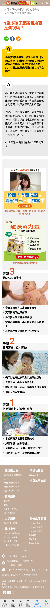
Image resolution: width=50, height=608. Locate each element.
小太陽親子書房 (35, 531)
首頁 (6, 9)
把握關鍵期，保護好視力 (17, 409)
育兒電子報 (5, 603)
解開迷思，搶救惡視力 (17, 443)
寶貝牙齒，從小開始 (15, 347)
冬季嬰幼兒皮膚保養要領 (18, 317)
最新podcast (37, 603)
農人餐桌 (33, 539)
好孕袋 (7, 505)
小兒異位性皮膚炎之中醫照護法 (22, 330)
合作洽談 (17, 575)
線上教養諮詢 (9, 513)
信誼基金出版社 (10, 523)
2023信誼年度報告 (11, 487)
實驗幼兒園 (33, 475)
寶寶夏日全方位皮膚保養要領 (21, 307)
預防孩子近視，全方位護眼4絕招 (22, 453)
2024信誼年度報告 (11, 491)
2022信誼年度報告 (11, 483)
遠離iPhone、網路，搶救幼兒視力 (23, 448)
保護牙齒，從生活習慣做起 (19, 382)
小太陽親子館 (34, 523)
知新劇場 (33, 535)
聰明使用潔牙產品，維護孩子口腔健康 (25, 387)
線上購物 (13, 603)
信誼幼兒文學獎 (10, 537)
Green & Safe (35, 543)
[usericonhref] (46, 3)
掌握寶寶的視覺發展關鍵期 (19, 438)
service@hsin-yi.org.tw (16, 556)
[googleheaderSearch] (42, 3)
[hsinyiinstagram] (13, 593)
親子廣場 (28, 603)
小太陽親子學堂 (35, 527)
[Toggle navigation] (4, 3)
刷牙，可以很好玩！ (16, 392)
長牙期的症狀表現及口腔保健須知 (23, 377)
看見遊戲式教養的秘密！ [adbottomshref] (25, 262)
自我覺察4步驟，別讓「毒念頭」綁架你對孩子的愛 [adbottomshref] (25, 212)
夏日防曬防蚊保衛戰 (16, 312)
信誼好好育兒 (12, 561)
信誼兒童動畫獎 (10, 541)
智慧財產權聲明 (30, 575)
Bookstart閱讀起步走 (13, 533)
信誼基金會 (11, 470)
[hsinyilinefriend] (4, 593)
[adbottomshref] (25, 188)
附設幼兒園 (36, 470)
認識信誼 (5, 575)
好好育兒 (7, 501)
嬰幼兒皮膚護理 (12, 278)
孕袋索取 (21, 603)
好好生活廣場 (38, 518)
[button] (36, 2)
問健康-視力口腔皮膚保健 (25, 9)
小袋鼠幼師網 (38, 480)
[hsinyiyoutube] (9, 593)
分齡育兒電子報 (10, 509)
